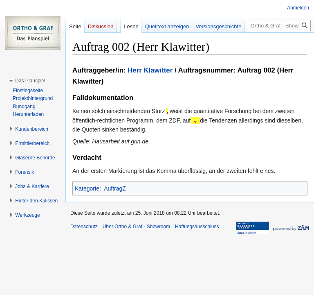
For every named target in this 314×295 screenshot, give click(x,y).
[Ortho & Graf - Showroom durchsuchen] (279, 25)
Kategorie (87, 188)
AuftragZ (115, 188)
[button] (30, 81)
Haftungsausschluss (197, 226)
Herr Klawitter (150, 70)
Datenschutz (84, 226)
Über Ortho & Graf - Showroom (136, 226)
